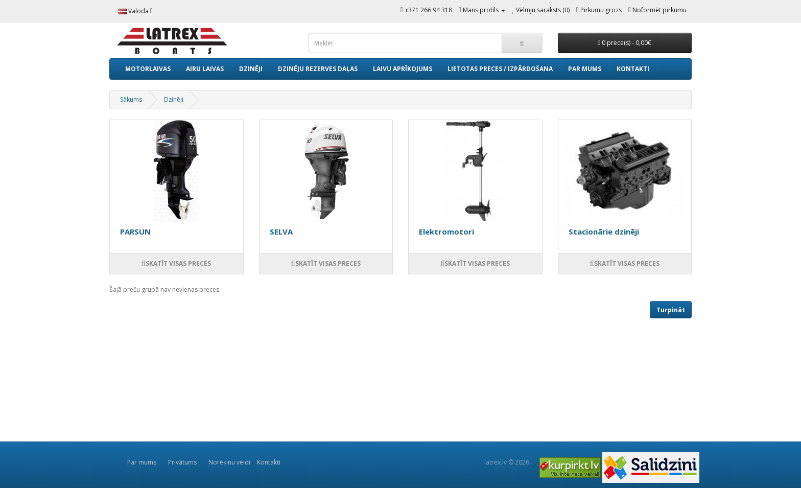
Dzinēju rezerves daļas (318, 68)
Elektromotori (446, 231)
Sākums (131, 99)
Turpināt (670, 310)
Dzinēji (251, 68)
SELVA (281, 231)
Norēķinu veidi (229, 462)
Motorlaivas (148, 68)
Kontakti (633, 68)
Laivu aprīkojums (402, 68)
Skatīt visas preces (176, 263)
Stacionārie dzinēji (604, 231)
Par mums (584, 68)
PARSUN (135, 231)
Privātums (182, 462)
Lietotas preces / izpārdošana (500, 68)
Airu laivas (205, 68)
